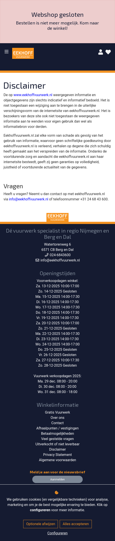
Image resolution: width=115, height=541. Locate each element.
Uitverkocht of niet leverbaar (57, 444)
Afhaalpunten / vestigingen (57, 428)
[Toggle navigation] (7, 51)
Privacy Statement (57, 455)
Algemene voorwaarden (57, 460)
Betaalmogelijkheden (57, 433)
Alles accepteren (76, 524)
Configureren (57, 533)
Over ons (58, 418)
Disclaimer (57, 449)
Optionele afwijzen (40, 524)
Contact (57, 423)
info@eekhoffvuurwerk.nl (28, 199)
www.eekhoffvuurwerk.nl (32, 95)
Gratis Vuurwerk (57, 412)
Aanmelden (57, 479)
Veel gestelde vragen (57, 439)
